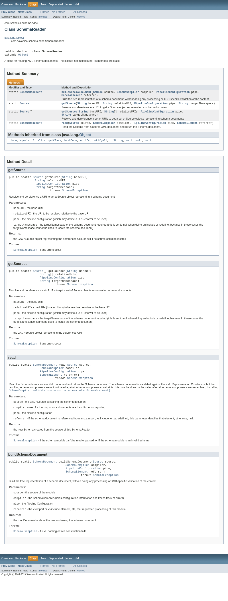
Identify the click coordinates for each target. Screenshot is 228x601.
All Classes (80, 12)
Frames (44, 12)
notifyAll (100, 145)
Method (43, 16)
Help (77, 4)
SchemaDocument (31, 94)
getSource (68, 106)
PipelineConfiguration (172, 94)
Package (20, 4)
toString (116, 145)
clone (13, 145)
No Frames (58, 12)
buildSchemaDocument (76, 94)
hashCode (70, 145)
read (64, 127)
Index (68, 4)
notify (85, 145)
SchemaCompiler (128, 94)
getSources (69, 114)
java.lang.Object (14, 37)
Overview (7, 4)
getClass (55, 145)
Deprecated (56, 4)
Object (23, 56)
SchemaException (75, 198)
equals (25, 145)
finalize (39, 145)
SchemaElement (71, 97)
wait (129, 145)
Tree (43, 4)
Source (98, 94)
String (82, 106)
